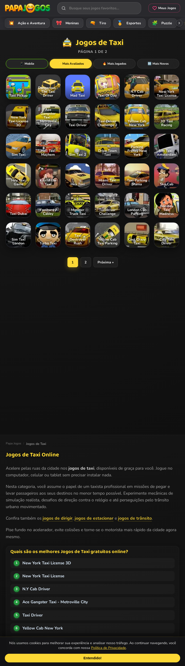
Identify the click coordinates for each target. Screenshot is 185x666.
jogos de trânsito (135, 518)
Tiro (97, 23)
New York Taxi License (43, 576)
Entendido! (92, 658)
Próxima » (106, 262)
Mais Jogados (114, 64)
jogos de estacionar (94, 518)
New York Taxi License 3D (46, 563)
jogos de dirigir (58, 518)
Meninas (67, 23)
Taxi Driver (32, 615)
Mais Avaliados (71, 64)
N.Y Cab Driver (36, 589)
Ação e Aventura (26, 23)
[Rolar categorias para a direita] (179, 23)
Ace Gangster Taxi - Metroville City (55, 602)
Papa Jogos (13, 443)
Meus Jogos (164, 8)
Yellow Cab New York (42, 628)
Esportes (128, 23)
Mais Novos (158, 64)
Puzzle (161, 23)
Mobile (27, 64)
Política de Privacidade (108, 647)
